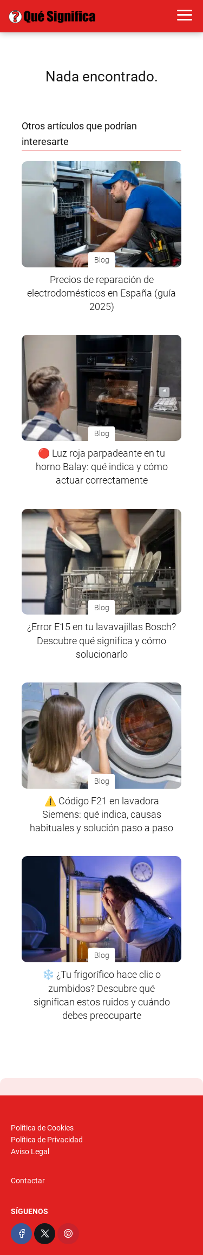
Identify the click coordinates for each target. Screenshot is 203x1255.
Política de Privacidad (47, 1139)
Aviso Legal (30, 1151)
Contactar (28, 1180)
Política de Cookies (42, 1127)
